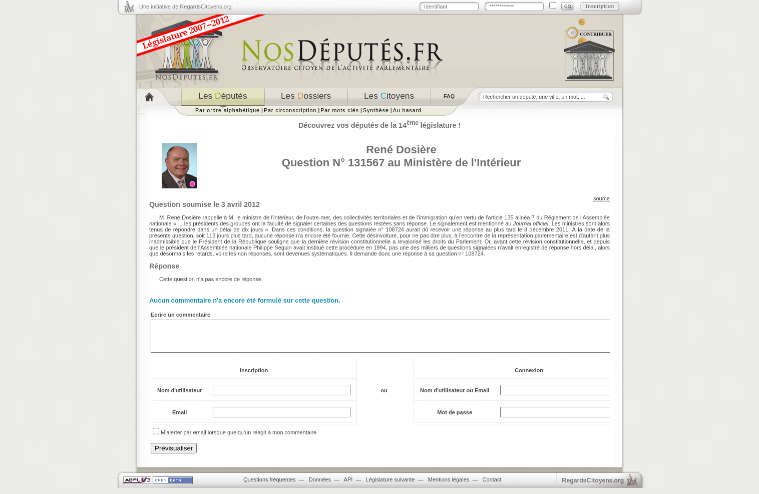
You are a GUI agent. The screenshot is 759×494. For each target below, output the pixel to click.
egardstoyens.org (593, 486)
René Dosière (401, 149)
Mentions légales (449, 485)
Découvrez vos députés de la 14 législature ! (379, 125)
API (348, 485)
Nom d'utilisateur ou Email (454, 396)
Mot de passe (454, 418)
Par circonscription (290, 110)
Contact (492, 485)
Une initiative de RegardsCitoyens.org (185, 7)
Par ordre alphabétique (227, 110)
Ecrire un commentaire (180, 315)
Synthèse (376, 110)
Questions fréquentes (269, 485)
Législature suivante (390, 485)
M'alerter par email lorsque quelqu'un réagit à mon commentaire (238, 438)
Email (179, 418)
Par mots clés (339, 110)
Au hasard (407, 110)
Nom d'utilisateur (179, 396)
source (601, 198)
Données (320, 485)
